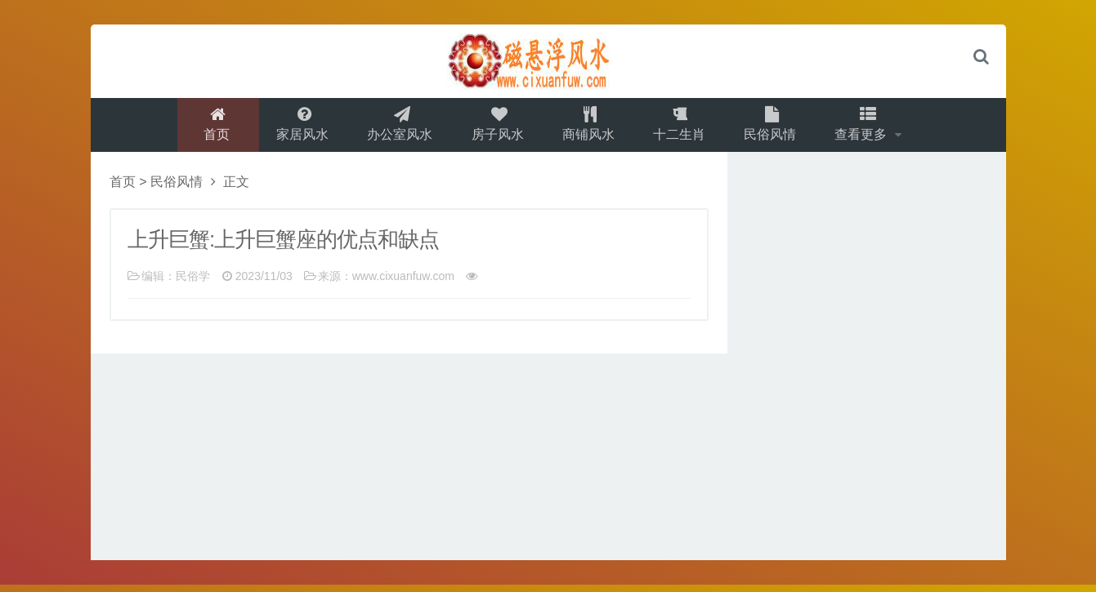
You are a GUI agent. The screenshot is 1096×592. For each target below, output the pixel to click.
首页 (209, 127)
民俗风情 (775, 127)
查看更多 (870, 127)
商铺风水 (589, 127)
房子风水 (496, 127)
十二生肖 (682, 127)
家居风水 (297, 127)
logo (548, 61)
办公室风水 (396, 127)
